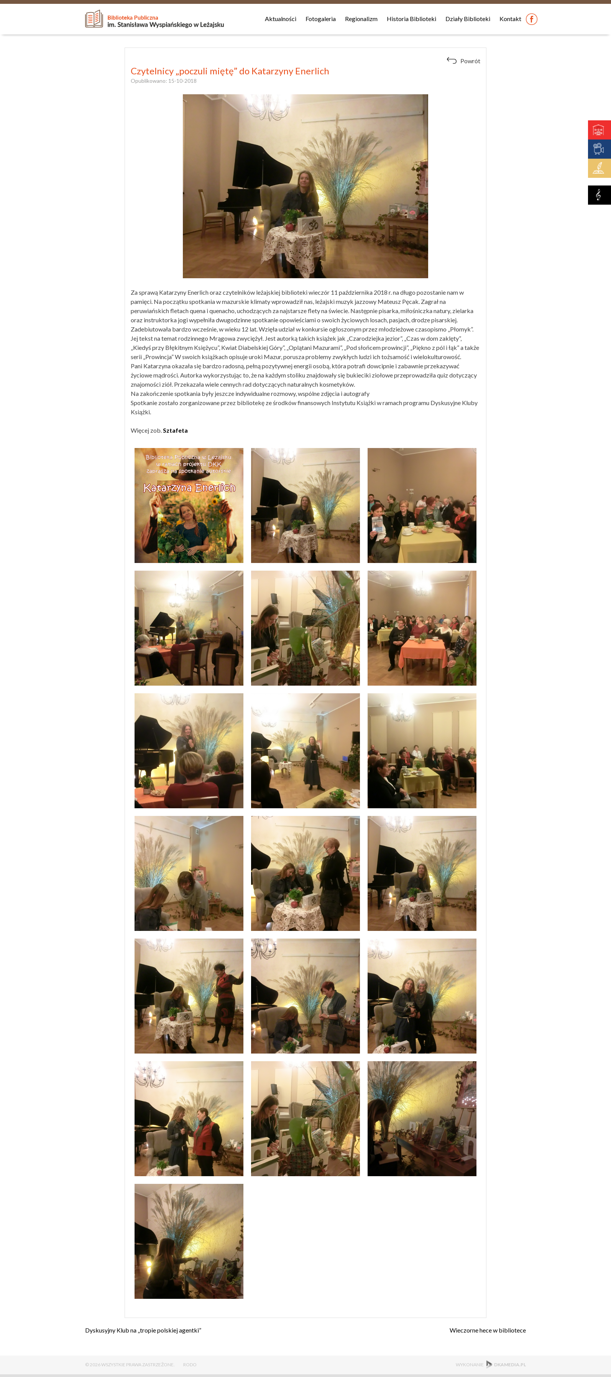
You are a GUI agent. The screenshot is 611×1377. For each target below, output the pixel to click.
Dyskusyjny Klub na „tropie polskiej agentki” (143, 1330)
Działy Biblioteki (467, 18)
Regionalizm (361, 18)
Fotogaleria (321, 18)
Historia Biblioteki (411, 18)
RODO (190, 1364)
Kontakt (510, 18)
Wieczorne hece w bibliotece (488, 1330)
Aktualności (280, 18)
